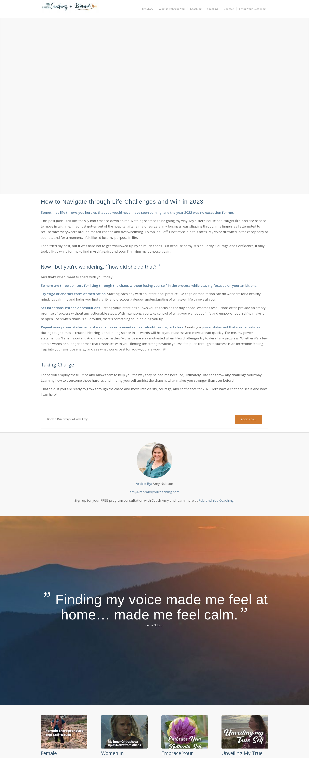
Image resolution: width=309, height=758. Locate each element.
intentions (55, 307)
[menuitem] (148, 9)
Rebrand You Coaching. (216, 500)
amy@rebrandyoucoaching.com (154, 492)
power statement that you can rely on (231, 327)
